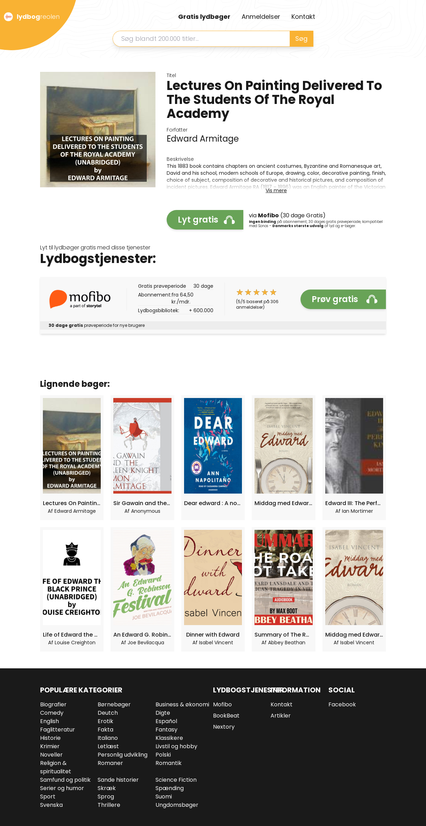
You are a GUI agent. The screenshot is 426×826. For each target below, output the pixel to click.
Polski (163, 755)
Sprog (106, 797)
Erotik (105, 721)
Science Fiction (176, 780)
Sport (47, 797)
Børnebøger (114, 704)
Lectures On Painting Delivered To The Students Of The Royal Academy (72, 503)
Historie (50, 738)
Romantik (168, 763)
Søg (301, 38)
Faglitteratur (57, 730)
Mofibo (222, 704)
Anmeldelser (261, 16)
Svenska (51, 805)
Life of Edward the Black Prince (72, 635)
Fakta (105, 730)
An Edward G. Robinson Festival (142, 635)
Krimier (50, 746)
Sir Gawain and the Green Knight (142, 503)
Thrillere (109, 805)
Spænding (169, 788)
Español (166, 721)
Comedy (51, 713)
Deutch (108, 713)
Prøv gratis (345, 299)
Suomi (163, 797)
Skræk (107, 788)
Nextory (224, 727)
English (49, 721)
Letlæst (108, 746)
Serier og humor (62, 788)
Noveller (51, 755)
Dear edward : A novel (213, 503)
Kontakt (303, 16)
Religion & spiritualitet (55, 767)
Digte (162, 713)
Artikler (281, 716)
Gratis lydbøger (204, 16)
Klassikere (169, 738)
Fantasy (166, 730)
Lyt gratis (206, 219)
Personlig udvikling (122, 755)
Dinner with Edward (212, 635)
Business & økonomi (182, 704)
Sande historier (118, 780)
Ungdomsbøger (176, 805)
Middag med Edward (283, 503)
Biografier (53, 704)
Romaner (110, 763)
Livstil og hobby (176, 746)
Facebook (342, 704)
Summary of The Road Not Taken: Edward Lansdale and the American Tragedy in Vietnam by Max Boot (283, 635)
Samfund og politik (65, 780)
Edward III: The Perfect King (354, 503)
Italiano (108, 738)
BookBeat (226, 716)
